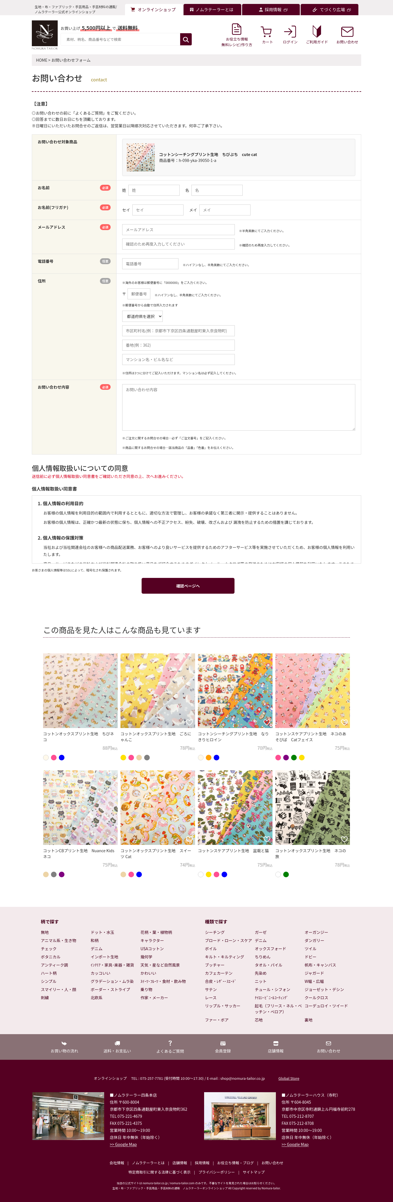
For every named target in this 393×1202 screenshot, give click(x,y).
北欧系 (96, 997)
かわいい (148, 973)
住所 (74, 281)
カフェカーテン (219, 973)
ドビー (310, 957)
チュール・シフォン (272, 989)
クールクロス (316, 997)
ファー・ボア (217, 1020)
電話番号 (74, 261)
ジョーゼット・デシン (324, 989)
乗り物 (146, 989)
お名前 (74, 188)
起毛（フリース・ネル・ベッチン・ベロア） (278, 1008)
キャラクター (152, 940)
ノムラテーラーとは (148, 1162)
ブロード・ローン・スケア (228, 940)
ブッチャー (215, 965)
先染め (261, 973)
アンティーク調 (54, 965)
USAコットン (152, 948)
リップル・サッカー (222, 1006)
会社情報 (117, 1162)
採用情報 (202, 1162)
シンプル (49, 981)
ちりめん (263, 957)
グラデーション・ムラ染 (112, 981)
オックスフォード (270, 948)
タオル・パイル (268, 965)
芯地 (259, 1020)
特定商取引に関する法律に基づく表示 (159, 1172)
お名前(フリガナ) (74, 207)
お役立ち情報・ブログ (235, 1162)
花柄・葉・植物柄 (156, 932)
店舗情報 (179, 1162)
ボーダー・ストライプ (110, 989)
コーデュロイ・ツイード (326, 1006)
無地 (45, 932)
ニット (261, 981)
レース (210, 997)
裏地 (308, 1020)
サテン (211, 989)
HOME (41, 60)
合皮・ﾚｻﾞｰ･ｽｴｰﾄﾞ (220, 981)
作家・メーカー (154, 997)
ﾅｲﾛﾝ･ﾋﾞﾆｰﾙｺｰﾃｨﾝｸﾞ (271, 997)
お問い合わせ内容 (74, 387)
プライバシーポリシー (216, 1172)
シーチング (215, 932)
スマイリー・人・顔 (58, 989)
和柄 (95, 940)
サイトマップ (254, 1172)
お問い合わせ (272, 1162)
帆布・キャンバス (320, 965)
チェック (49, 948)
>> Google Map (123, 1144)
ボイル (211, 948)
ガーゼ (261, 932)
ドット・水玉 (102, 932)
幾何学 (146, 957)
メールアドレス (74, 227)
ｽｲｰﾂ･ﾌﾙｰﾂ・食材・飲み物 (163, 981)
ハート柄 (49, 973)
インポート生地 (104, 957)
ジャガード (314, 973)
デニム (96, 948)
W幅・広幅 (314, 981)
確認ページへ (188, 586)
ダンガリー (314, 940)
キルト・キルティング (224, 957)
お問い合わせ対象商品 (57, 141)
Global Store (288, 1078)
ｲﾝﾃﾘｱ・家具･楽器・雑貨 (112, 965)
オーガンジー (316, 932)
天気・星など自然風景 (160, 965)
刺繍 (45, 997)
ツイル (310, 948)
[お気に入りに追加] (112, 722)
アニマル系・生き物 (58, 940)
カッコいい (100, 973)
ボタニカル (51, 957)
